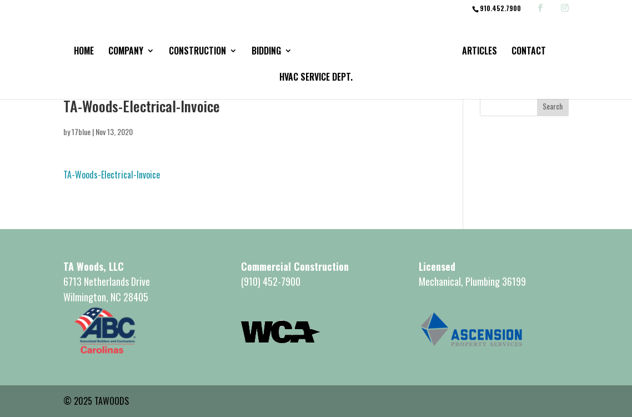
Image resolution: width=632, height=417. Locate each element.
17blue (81, 131)
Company (125, 52)
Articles (479, 52)
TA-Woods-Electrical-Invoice (111, 174)
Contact (528, 52)
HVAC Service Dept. (316, 78)
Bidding (266, 52)
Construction (197, 52)
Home (84, 52)
